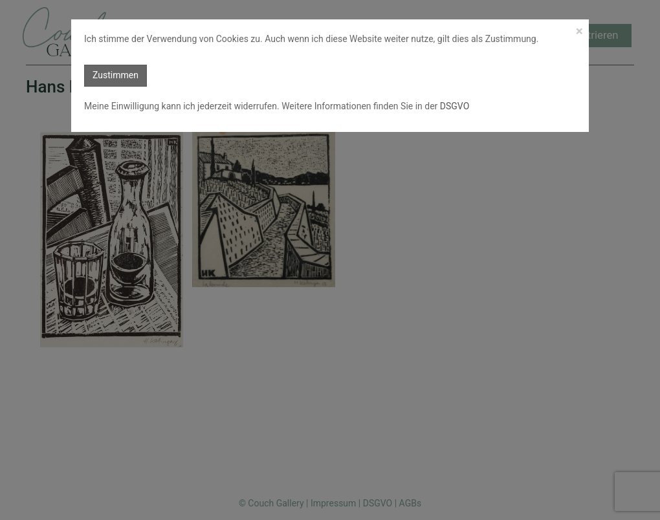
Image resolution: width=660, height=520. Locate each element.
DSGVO (453, 106)
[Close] (579, 31)
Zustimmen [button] (115, 75)
